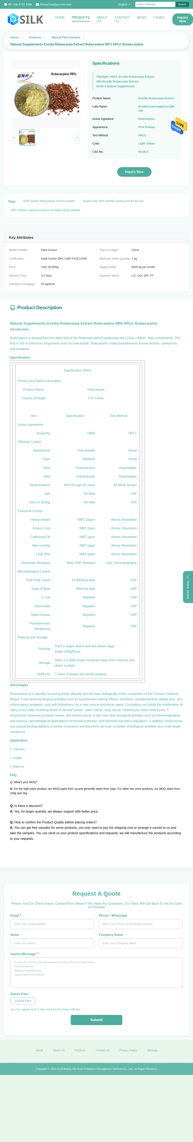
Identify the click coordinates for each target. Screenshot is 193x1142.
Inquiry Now (134, 172)
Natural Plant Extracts (66, 37)
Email (15, 915)
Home (60, 17)
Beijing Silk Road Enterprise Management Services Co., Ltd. (98, 1070)
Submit (96, 1020)
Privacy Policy (128, 1052)
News (141, 17)
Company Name (111, 934)
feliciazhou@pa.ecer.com (55, 4)
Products (81, 17)
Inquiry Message (24, 954)
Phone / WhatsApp (113, 915)
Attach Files (19, 994)
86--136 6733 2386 (20, 4)
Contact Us (122, 19)
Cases (158, 17)
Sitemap (152, 1052)
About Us (102, 19)
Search (182, 4)
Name (14, 934)
